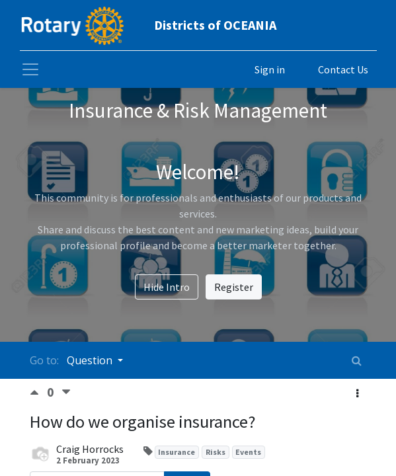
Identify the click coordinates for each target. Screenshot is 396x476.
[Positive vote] (38, 392)
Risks (215, 452)
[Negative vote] (66, 392)
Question (91, 360)
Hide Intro (166, 287)
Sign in (270, 69)
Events (248, 452)
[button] (357, 393)
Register (233, 287)
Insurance (176, 452)
